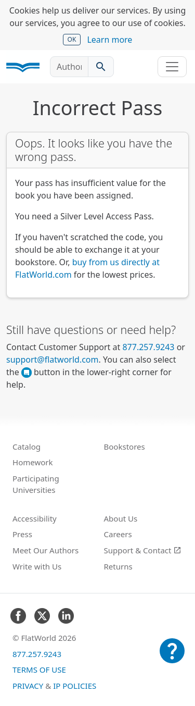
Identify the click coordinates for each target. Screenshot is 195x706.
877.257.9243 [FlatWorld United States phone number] (148, 347)
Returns (118, 566)
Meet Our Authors (45, 550)
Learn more (109, 39)
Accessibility (34, 518)
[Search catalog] (101, 66)
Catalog (26, 446)
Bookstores (124, 446)
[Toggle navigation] (172, 66)
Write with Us (36, 566)
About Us (121, 518)
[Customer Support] (172, 658)
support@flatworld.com (52, 359)
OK (72, 39)
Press (22, 534)
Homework (32, 462)
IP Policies (74, 685)
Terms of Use (39, 669)
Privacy (27, 685)
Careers (118, 534)
